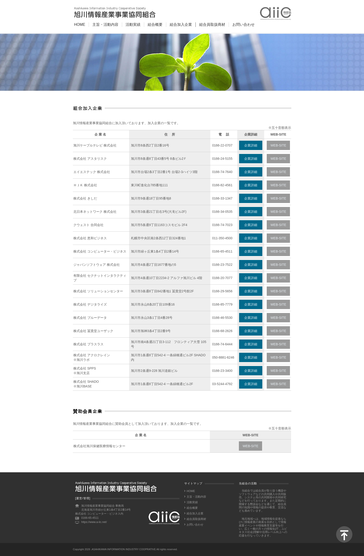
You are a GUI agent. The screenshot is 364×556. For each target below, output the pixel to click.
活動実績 (133, 25)
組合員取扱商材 (212, 25)
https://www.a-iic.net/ (94, 522)
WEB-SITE (278, 145)
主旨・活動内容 (105, 25)
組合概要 (155, 25)
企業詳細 (250, 145)
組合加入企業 (181, 25)
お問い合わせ (243, 25)
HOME (79, 25)
